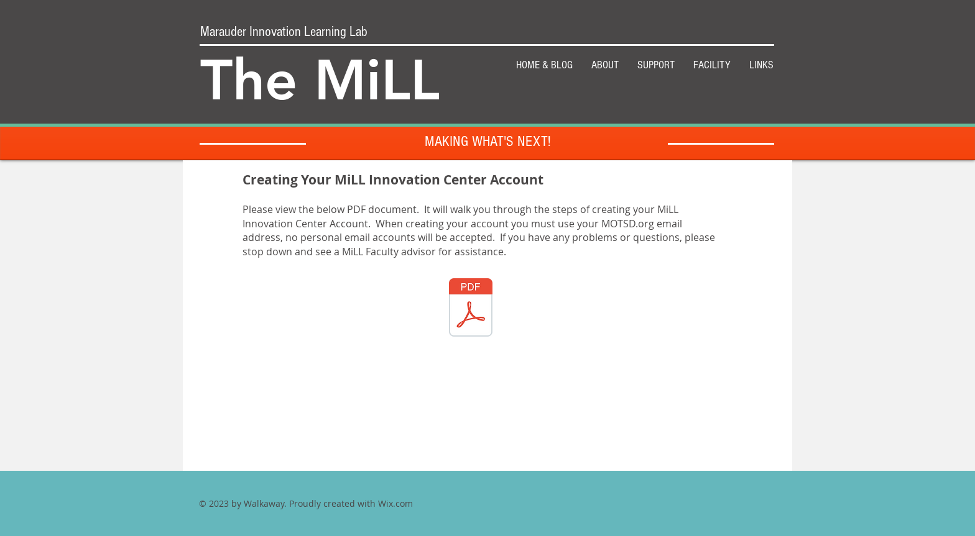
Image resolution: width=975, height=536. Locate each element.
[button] (656, 65)
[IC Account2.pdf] (471, 309)
